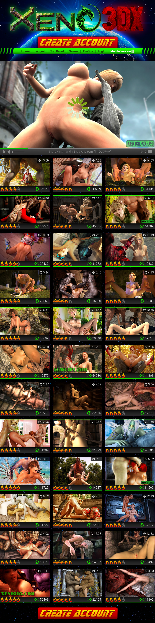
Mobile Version (120, 51)
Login (101, 51)
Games (73, 51)
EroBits (88, 51)
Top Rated (57, 51)
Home (25, 51)
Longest (39, 51)
